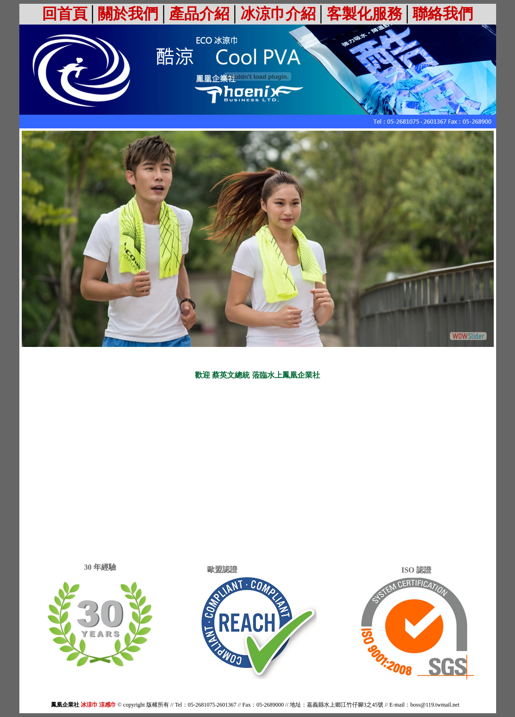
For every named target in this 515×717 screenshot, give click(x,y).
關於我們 (128, 13)
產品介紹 (199, 13)
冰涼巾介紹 (278, 13)
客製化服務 (364, 13)
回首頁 (64, 13)
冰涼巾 (89, 704)
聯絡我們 (443, 13)
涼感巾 (107, 704)
